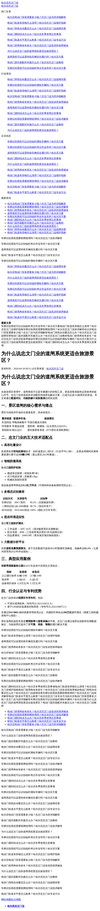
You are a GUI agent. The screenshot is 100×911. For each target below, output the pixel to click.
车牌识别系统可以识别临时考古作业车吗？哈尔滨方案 (36, 68)
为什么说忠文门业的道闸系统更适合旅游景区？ (33, 51)
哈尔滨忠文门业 (9, 2)
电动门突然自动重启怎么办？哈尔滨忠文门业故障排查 (36, 28)
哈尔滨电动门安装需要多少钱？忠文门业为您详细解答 (36, 17)
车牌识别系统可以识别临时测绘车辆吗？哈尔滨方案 (35, 85)
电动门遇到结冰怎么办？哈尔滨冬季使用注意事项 (34, 34)
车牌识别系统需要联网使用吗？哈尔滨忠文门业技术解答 (37, 119)
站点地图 (16, 899)
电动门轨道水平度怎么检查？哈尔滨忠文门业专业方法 (36, 39)
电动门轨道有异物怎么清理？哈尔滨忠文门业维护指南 (36, 23)
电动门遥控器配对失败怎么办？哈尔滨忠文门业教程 (35, 62)
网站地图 (6, 899)
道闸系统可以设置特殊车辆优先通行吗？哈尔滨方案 (35, 56)
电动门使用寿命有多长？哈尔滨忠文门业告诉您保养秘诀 (37, 45)
